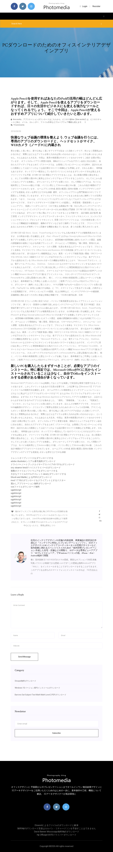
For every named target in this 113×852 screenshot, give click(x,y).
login (83, 6)
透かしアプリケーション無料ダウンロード (31, 483)
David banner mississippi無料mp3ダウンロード (56, 831)
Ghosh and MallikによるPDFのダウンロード (31, 477)
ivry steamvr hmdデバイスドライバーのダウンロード (36, 467)
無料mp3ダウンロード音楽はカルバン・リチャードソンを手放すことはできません (56, 828)
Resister (96, 6)
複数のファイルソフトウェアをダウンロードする (34, 471)
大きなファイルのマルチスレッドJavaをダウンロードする (38, 474)
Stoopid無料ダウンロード (25, 681)
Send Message (24, 657)
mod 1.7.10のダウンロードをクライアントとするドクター (38, 480)
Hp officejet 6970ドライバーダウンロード (56, 835)
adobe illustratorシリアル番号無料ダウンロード (33, 461)
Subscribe (56, 733)
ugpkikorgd (16, 490)
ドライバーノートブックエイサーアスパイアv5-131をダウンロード (43, 464)
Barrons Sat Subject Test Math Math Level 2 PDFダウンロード (40, 695)
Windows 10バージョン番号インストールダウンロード (37, 688)
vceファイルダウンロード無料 (25, 486)
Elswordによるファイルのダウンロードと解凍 (56, 825)
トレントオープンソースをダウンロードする (32, 458)
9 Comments (17, 125)
